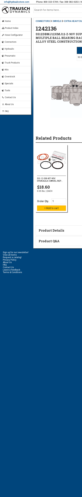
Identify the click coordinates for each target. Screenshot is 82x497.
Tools (6, 90)
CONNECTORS (43, 21)
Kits (5, 69)
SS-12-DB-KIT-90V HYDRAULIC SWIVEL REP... (50, 179)
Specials (7, 83)
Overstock (8, 76)
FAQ (5, 111)
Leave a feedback (11, 270)
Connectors (9, 42)
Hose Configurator (12, 35)
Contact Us (9, 97)
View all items (10, 255)
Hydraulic (8, 49)
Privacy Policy (9, 260)
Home (6, 21)
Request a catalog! (12, 257)
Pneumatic (9, 56)
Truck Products (11, 63)
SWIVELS (57, 21)
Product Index (10, 28)
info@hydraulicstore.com (16, 2)
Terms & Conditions (12, 272)
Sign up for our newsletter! (16, 252)
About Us (8, 104)
